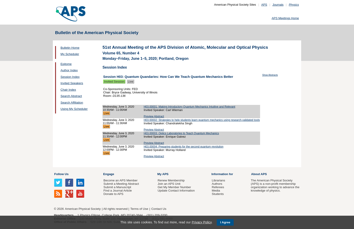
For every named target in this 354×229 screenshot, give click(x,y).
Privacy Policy (202, 222)
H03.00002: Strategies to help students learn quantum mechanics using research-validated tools (202, 120)
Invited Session (114, 81)
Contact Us (158, 208)
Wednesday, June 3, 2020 (118, 106)
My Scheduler (70, 54)
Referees (218, 187)
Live (130, 81)
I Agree (225, 222)
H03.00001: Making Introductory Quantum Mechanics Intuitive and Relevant (189, 106)
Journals (278, 4)
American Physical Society (83, 208)
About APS (259, 174)
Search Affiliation (72, 102)
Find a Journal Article (117, 190)
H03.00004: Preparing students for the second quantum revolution (183, 146)
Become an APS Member (120, 180)
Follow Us (61, 174)
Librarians (218, 180)
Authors (217, 183)
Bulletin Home (70, 47)
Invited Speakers (72, 83)
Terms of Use (139, 208)
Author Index (69, 70)
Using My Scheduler (74, 109)
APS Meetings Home (285, 18)
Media (216, 190)
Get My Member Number (174, 187)
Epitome (66, 64)
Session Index (70, 77)
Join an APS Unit (169, 183)
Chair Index (68, 89)
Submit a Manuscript (117, 187)
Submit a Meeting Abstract (121, 183)
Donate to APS (113, 194)
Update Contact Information (176, 190)
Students (218, 194)
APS (264, 4)
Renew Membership (171, 180)
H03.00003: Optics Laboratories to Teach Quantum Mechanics (181, 133)
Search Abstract (71, 96)
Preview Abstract (154, 116)
